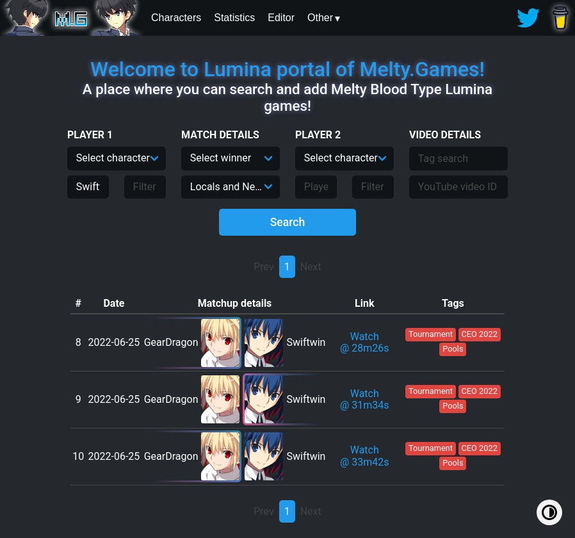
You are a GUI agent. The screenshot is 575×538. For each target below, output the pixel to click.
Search (287, 222)
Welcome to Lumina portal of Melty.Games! (287, 69)
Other (320, 17)
